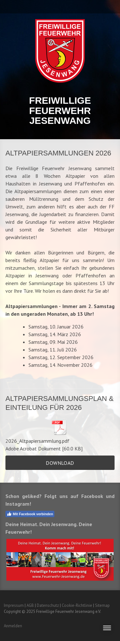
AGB (30, 605)
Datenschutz (48, 605)
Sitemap (102, 605)
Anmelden (13, 626)
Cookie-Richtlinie (77, 605)
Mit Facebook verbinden (30, 514)
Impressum (14, 605)
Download (60, 463)
